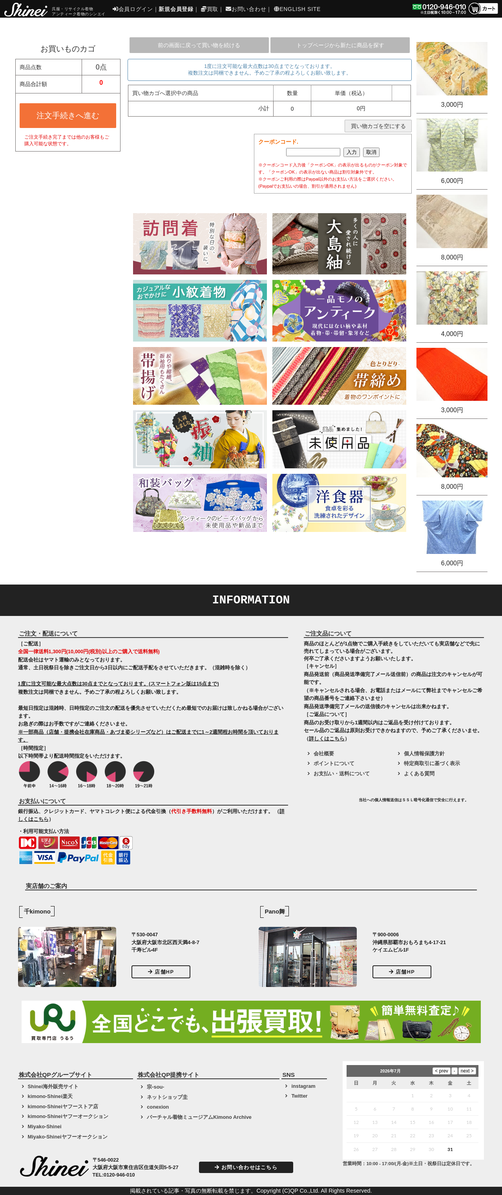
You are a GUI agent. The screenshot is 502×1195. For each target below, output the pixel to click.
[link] (330, 802)
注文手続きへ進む (68, 115)
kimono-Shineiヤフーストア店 (63, 1106)
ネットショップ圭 (167, 1097)
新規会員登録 (176, 9)
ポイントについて (334, 763)
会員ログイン (133, 9)
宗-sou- (155, 1087)
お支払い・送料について (342, 774)
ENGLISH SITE (297, 9)
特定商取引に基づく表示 (432, 763)
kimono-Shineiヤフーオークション (68, 1116)
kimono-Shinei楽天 (50, 1096)
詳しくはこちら (327, 739)
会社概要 (324, 753)
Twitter (299, 1096)
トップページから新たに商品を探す (340, 45)
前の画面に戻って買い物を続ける (199, 45)
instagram (303, 1086)
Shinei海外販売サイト (53, 1086)
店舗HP (161, 972)
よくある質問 (419, 774)
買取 (209, 9)
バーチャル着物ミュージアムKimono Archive (199, 1117)
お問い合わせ (246, 9)
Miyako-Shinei (45, 1126)
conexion (158, 1107)
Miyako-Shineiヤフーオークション (68, 1137)
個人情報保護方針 (424, 753)
